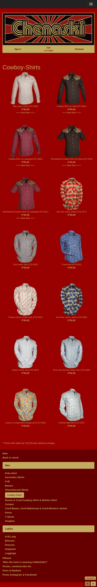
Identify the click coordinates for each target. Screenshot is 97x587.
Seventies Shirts (14, 477)
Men (7, 465)
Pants (8, 512)
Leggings (10, 553)
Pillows (6, 558)
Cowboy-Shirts (14, 495)
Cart (48, 49)
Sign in (18, 49)
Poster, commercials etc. (17, 566)
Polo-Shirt (11, 473)
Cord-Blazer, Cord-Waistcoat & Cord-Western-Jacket (36, 508)
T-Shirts (9, 516)
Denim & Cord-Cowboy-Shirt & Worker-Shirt (31, 500)
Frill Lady (10, 536)
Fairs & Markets (11, 570)
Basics (9, 485)
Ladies (9, 528)
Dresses (10, 544)
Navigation (90, 578)
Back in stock (10, 457)
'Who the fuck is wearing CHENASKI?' (25, 562)
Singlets (10, 521)
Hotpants (10, 549)
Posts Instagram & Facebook (19, 574)
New (5, 453)
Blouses (10, 540)
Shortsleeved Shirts (17, 489)
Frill (7, 481)
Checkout (79, 49)
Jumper (9, 504)
